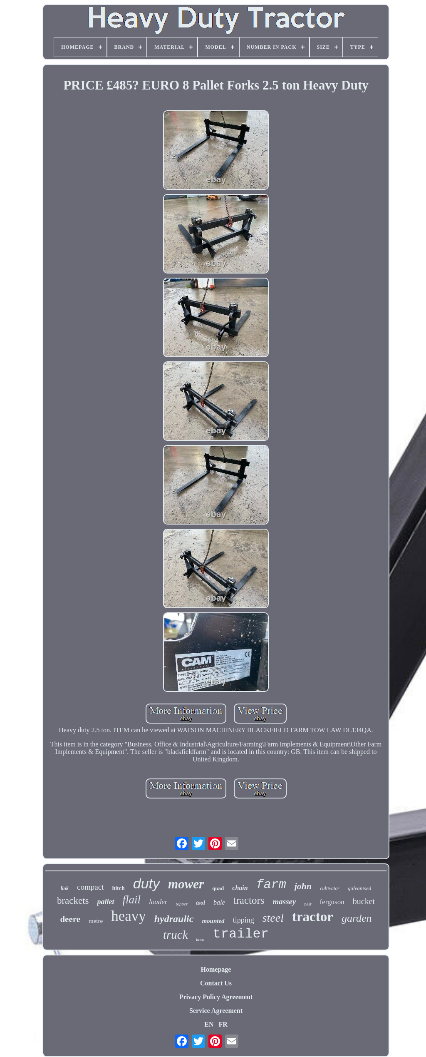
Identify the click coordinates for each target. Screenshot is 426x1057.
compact (90, 887)
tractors (249, 900)
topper (182, 903)
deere (70, 919)
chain (240, 887)
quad (218, 888)
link (65, 888)
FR (222, 1024)
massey (284, 901)
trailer (241, 934)
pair (307, 903)
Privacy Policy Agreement (216, 996)
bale (219, 902)
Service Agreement (216, 1010)
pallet (105, 902)
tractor (312, 916)
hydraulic (174, 918)
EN (208, 1024)
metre (96, 921)
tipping (243, 920)
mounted (213, 921)
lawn (200, 939)
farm (271, 885)
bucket (364, 901)
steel (273, 917)
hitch (118, 888)
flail (132, 899)
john (303, 886)
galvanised (359, 888)
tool (200, 903)
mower (186, 884)
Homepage (216, 969)
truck (175, 934)
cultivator (329, 888)
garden (357, 918)
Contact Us (216, 983)
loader (158, 902)
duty (146, 883)
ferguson (332, 902)
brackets (73, 900)
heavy (128, 916)
